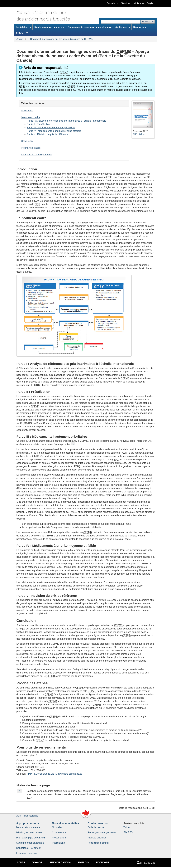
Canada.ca (112, 3)
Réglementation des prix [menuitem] (49, 27)
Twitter (126, 827)
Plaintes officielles (97, 837)
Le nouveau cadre (30, 117)
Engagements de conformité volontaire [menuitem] (89, 27)
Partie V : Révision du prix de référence (47, 134)
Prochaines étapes (31, 148)
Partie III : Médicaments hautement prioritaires (51, 127)
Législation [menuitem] (23, 27)
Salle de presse (96, 827)
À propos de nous (27, 823)
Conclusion (27, 141)
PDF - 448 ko (139, 134)
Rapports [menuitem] (139, 27)
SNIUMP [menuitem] (22, 32)
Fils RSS (128, 832)
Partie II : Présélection (38, 124)
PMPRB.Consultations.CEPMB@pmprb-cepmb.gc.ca (54, 774)
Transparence (31, 815)
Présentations (59, 837)
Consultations (59, 832)
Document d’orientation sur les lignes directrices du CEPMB (61, 39)
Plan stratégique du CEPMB (31, 837)
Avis (18, 815)
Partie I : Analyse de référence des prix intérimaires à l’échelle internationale (66, 121)
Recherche (147, 21)
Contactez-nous (98, 823)
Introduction (27, 110)
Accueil (20, 39)
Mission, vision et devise (29, 832)
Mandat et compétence (28, 827)
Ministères (138, 3)
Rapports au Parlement (28, 848)
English (150, 3)
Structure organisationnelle (30, 843)
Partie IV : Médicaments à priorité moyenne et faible (54, 131)
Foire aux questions (26, 853)
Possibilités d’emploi (98, 843)
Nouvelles (57, 827)
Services (125, 3)
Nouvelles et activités (65, 823)
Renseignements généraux (102, 832)
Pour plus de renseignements (36, 154)
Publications (58, 843)
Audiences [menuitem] (122, 27)
